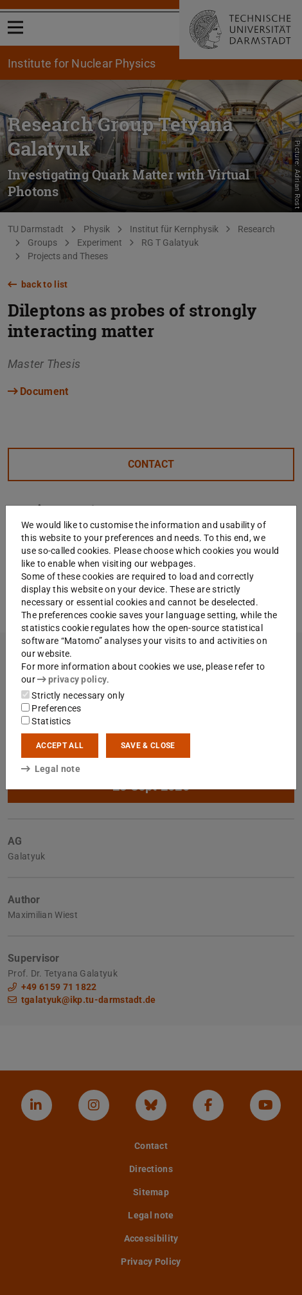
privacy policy (72, 679)
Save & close (148, 745)
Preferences (51, 708)
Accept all (60, 745)
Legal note (50, 769)
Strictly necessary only (73, 695)
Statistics (46, 721)
